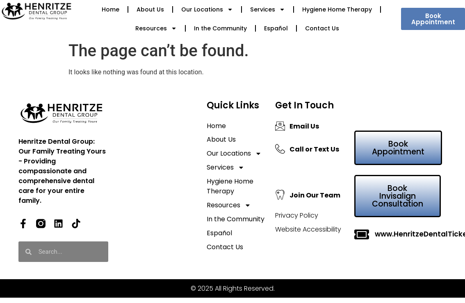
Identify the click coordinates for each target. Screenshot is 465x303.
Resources (156, 28)
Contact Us (322, 28)
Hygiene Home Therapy (337, 9)
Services (267, 9)
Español (276, 28)
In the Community (220, 28)
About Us (150, 9)
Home (110, 9)
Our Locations (207, 9)
